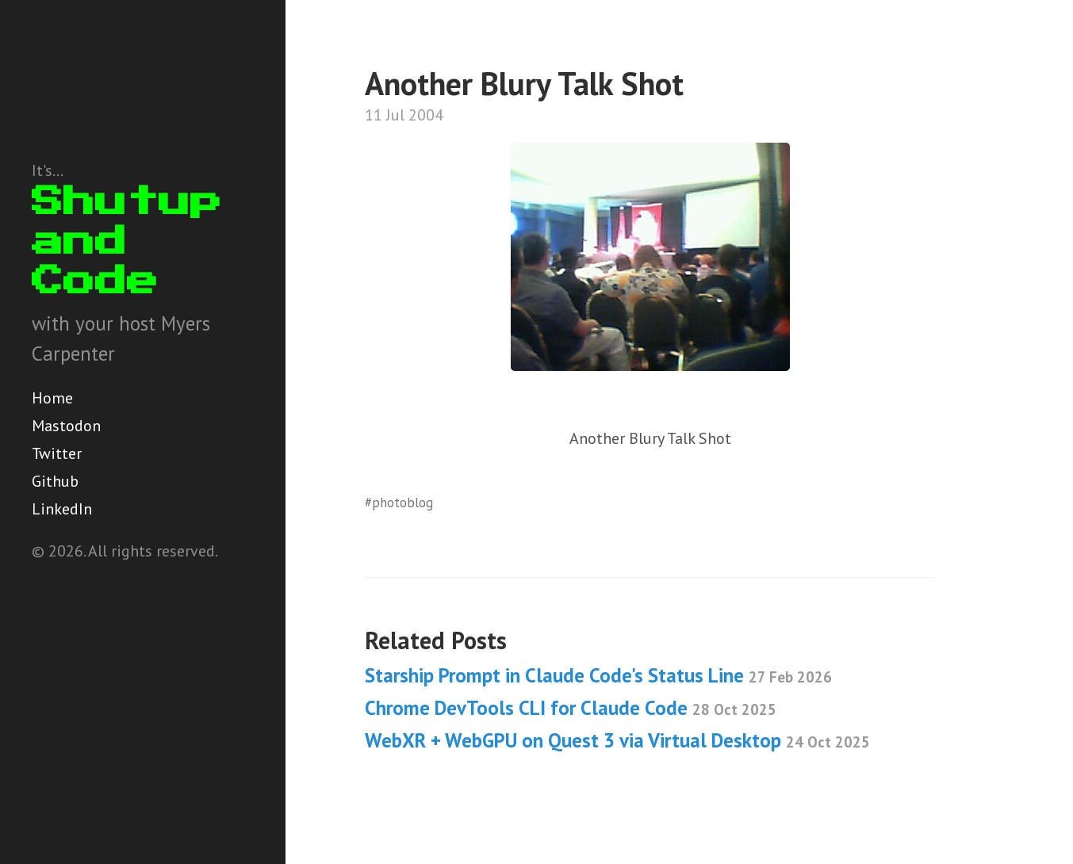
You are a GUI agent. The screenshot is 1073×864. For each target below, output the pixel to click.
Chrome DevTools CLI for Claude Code (570, 708)
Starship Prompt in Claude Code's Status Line (598, 675)
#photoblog (399, 502)
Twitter (57, 453)
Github (55, 481)
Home (52, 398)
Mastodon (66, 425)
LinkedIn (62, 509)
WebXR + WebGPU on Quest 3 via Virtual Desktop (617, 740)
